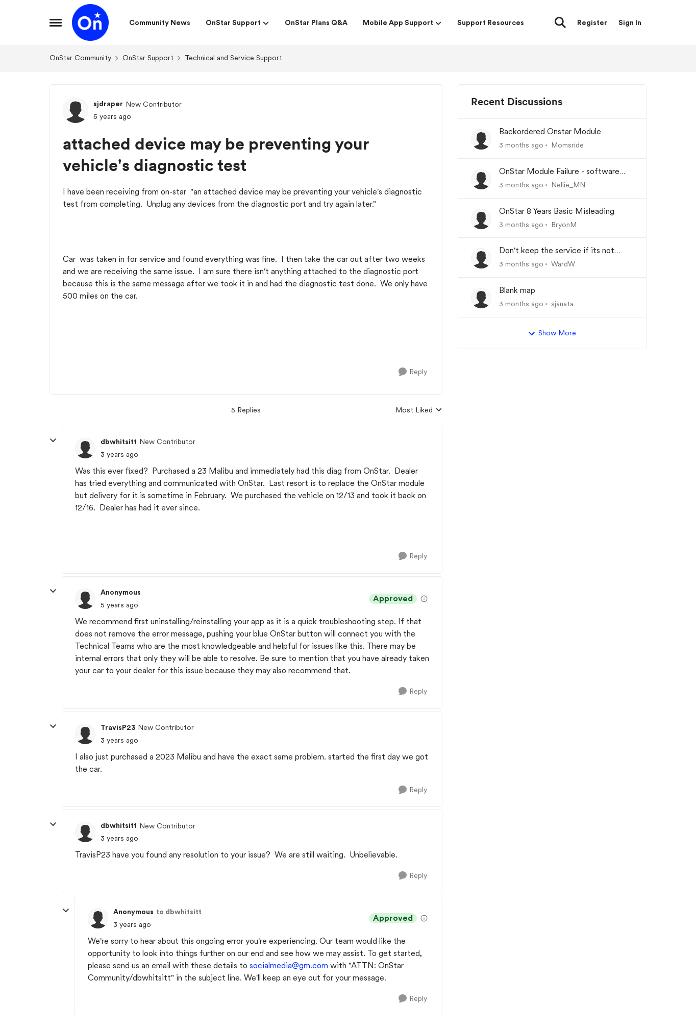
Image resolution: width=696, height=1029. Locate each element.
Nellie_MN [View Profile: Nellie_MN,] (568, 185)
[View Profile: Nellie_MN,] (481, 179)
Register (592, 22)
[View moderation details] (424, 599)
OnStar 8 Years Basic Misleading (556, 211)
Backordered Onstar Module (550, 131)
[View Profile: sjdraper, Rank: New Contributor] (75, 110)
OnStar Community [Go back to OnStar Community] (80, 58)
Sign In (629, 22)
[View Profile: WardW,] (481, 258)
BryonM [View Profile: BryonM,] (564, 224)
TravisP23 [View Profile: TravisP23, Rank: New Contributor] (118, 727)
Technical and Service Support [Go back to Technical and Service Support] (233, 58)
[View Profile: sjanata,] (481, 298)
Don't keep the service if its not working (556, 251)
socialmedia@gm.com (289, 965)
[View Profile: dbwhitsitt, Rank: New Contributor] (85, 448)
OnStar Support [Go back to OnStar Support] (147, 58)
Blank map (517, 290)
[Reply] (412, 372)
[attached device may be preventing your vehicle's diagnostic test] (119, 454)
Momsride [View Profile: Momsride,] (567, 145)
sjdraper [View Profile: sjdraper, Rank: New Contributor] (108, 104)
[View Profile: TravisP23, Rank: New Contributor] (85, 734)
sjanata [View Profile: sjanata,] (562, 304)
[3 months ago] (521, 145)
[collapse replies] (53, 440)
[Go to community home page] (90, 22)
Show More (552, 333)
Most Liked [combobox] (418, 410)
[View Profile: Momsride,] (481, 139)
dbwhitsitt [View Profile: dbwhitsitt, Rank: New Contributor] (119, 441)
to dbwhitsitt (179, 912)
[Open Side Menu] (55, 22)
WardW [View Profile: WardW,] (563, 264)
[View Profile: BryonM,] (481, 219)
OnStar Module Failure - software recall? (559, 171)
